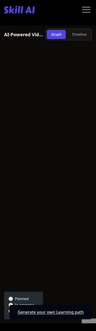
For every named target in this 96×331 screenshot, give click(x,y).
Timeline (79, 34)
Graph (56, 34)
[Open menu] (86, 9)
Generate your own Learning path (51, 312)
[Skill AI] (19, 10)
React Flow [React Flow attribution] (88, 321)
